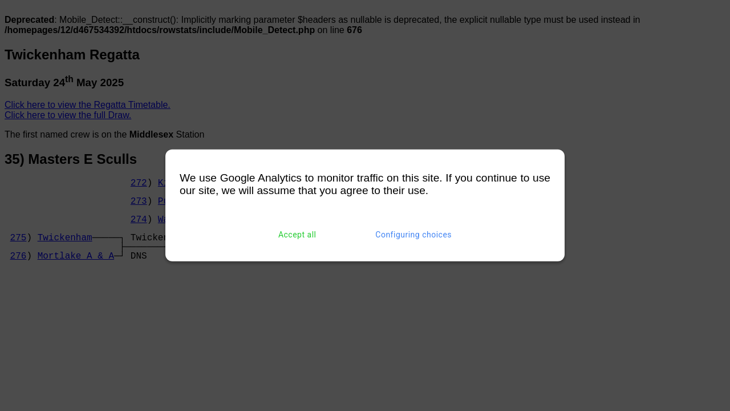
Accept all (297, 234)
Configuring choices (413, 234)
